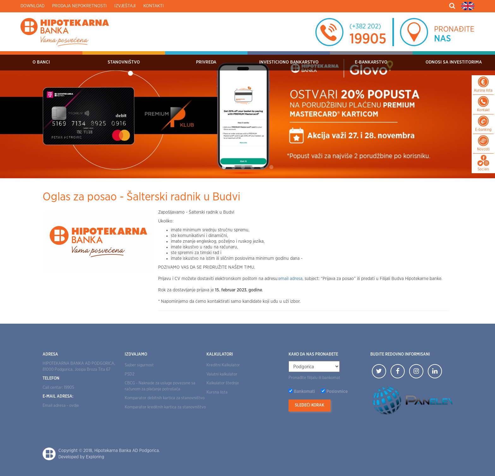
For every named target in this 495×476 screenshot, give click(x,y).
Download (33, 6)
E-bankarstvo (371, 62)
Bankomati (304, 391)
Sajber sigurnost (139, 365)
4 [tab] (252, 167)
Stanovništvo (124, 62)
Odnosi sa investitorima (454, 62)
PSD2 (129, 374)
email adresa (290, 279)
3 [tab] (243, 167)
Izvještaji (125, 6)
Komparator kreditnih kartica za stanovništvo (165, 407)
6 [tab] (271, 167)
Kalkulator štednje (222, 383)
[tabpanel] (247, 114)
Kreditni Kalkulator (223, 365)
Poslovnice (337, 391)
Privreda (206, 62)
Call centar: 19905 (58, 388)
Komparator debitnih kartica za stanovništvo (165, 398)
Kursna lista (217, 392)
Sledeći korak (309, 405)
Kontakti (153, 6)
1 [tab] (224, 167)
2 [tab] (233, 167)
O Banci (41, 62)
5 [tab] (262, 167)
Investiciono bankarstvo (289, 62)
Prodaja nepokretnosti (79, 6)
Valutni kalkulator (221, 374)
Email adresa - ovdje (61, 406)
